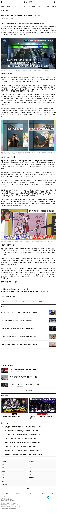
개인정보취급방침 (29, 493)
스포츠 (33, 6)
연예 (29, 6)
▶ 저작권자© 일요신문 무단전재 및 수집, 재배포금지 (14, 289)
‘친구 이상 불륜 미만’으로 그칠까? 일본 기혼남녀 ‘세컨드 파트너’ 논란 (18, 336)
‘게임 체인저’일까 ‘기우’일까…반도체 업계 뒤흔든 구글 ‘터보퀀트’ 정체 (22, 442)
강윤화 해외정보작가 (7, 296)
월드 (48, 6)
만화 (30, 481)
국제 (7, 10)
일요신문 (28, 2)
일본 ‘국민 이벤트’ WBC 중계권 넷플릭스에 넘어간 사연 (23, 370)
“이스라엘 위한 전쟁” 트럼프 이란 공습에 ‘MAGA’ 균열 (23, 377)
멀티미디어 (31, 477)
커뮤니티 (17, 493)
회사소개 (6, 493)
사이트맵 (42, 493)
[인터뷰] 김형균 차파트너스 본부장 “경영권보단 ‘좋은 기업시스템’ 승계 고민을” (24, 454)
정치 (15, 6)
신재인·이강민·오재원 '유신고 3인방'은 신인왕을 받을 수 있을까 (20, 446)
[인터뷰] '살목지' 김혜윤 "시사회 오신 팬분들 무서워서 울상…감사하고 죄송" (23, 450)
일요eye (54, 6)
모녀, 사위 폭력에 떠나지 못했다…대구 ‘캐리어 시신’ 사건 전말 (20, 439)
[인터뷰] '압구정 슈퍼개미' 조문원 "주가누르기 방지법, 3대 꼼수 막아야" (22, 427)
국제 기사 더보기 (28, 390)
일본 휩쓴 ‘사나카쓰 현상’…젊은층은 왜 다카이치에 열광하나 (25, 384)
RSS (52, 493)
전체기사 (4, 461)
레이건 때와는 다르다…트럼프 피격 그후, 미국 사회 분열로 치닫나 (17, 328)
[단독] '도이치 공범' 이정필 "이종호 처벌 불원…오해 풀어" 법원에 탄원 (22, 435)
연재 (3, 481)
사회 (24, 6)
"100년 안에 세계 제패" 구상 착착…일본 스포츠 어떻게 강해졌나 (17, 320)
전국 (44, 6)
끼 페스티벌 (4, 484)
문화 (39, 6)
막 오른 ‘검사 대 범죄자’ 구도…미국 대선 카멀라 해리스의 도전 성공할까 (19, 312)
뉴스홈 (2, 6)
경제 (19, 6)
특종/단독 (9, 6)
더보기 (28, 488)
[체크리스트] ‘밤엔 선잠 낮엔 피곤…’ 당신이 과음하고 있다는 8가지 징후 (19, 344)
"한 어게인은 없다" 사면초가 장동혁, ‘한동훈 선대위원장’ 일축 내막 (21, 431)
